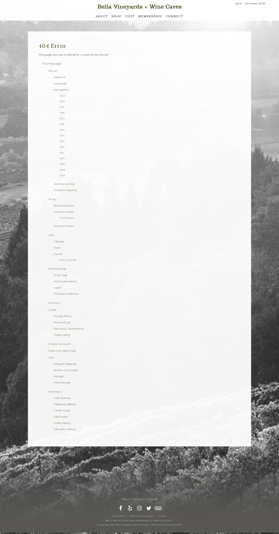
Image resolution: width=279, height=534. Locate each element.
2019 (61, 107)
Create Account (59, 344)
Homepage (52, 63)
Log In (238, 3)
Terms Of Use (62, 322)
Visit (130, 16)
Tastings (59, 241)
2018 (62, 112)
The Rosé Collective (66, 293)
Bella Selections (64, 205)
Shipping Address (65, 404)
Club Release (62, 398)
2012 (62, 147)
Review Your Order (66, 370)
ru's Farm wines (63, 211)
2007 (62, 175)
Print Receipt (62, 382)
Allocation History (65, 429)
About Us (59, 77)
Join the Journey (64, 184)
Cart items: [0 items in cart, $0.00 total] (254, 3)
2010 (62, 158)
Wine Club (60, 275)
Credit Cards (62, 410)
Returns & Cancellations (69, 328)
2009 (62, 164)
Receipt (59, 376)
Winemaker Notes (65, 281)
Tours (57, 247)
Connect (175, 16)
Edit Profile (61, 416)
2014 (62, 135)
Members (55, 391)
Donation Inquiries (65, 190)
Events (58, 254)
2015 (61, 130)
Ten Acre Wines (63, 226)
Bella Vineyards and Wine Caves (139, 6)
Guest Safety (62, 334)
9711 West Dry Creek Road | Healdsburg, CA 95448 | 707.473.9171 (139, 523)
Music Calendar (68, 260)
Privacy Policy (62, 316)
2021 (62, 101)
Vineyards (60, 83)
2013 (61, 141)
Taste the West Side (62, 350)
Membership (150, 16)
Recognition (61, 89)
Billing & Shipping (65, 364)
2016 (61, 124)
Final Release (66, 217)
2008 (62, 170)
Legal (52, 309)
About (102, 16)
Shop (116, 16)
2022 (62, 95)
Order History (62, 423)
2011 (61, 153)
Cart (51, 357)
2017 (62, 118)
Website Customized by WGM (166, 527)
